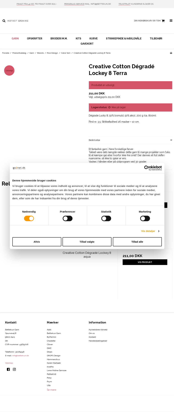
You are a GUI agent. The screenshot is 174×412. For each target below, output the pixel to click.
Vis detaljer (148, 231)
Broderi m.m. (59, 38)
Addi (49, 329)
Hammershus (53, 359)
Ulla (48, 385)
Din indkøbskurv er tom (150, 20)
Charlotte (51, 341)
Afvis (37, 241)
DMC (49, 348)
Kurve (93, 38)
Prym (49, 381)
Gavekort (87, 43)
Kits (78, 38)
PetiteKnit (51, 374)
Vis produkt (145, 262)
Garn (15, 38)
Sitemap (9, 363)
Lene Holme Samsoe (56, 370)
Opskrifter (34, 38)
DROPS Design (53, 355)
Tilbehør (156, 38)
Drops (49, 352)
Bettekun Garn (54, 333)
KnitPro (50, 367)
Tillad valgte (87, 241)
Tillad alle (137, 241)
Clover (50, 344)
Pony (49, 378)
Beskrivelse (94, 140)
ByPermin (51, 337)
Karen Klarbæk (54, 363)
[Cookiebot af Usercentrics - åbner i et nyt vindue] (147, 168)
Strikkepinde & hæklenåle (124, 38)
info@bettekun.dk (20, 355)
